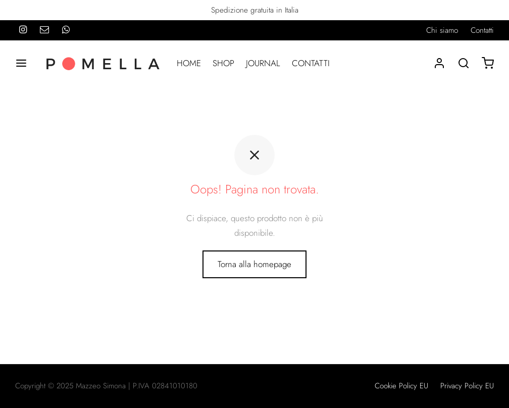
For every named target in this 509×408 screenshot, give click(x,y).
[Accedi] (439, 63)
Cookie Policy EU (401, 385)
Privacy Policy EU (467, 385)
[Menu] (21, 63)
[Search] (463, 63)
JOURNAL (263, 63)
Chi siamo (442, 30)
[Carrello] (488, 63)
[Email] (44, 30)
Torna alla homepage (254, 264)
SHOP (223, 63)
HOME (189, 63)
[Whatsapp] (66, 30)
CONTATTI (311, 63)
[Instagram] (23, 30)
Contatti (482, 30)
